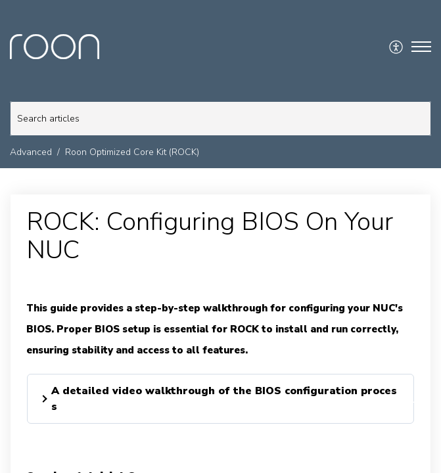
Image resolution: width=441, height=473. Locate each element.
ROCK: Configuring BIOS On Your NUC (209, 236)
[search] (220, 118)
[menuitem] (396, 47)
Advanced (31, 152)
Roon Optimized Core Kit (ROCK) (132, 152)
